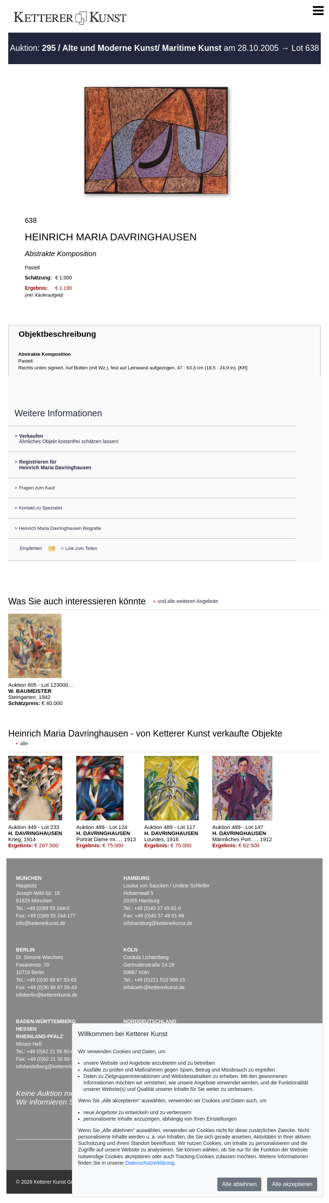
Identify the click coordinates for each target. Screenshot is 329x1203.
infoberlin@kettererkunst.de (46, 995)
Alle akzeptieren (292, 1184)
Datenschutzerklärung (149, 1163)
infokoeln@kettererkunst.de (154, 987)
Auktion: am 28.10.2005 (145, 48)
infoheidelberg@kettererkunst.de (52, 1066)
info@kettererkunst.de (40, 923)
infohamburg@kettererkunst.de (158, 923)
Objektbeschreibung (57, 334)
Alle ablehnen (239, 1184)
